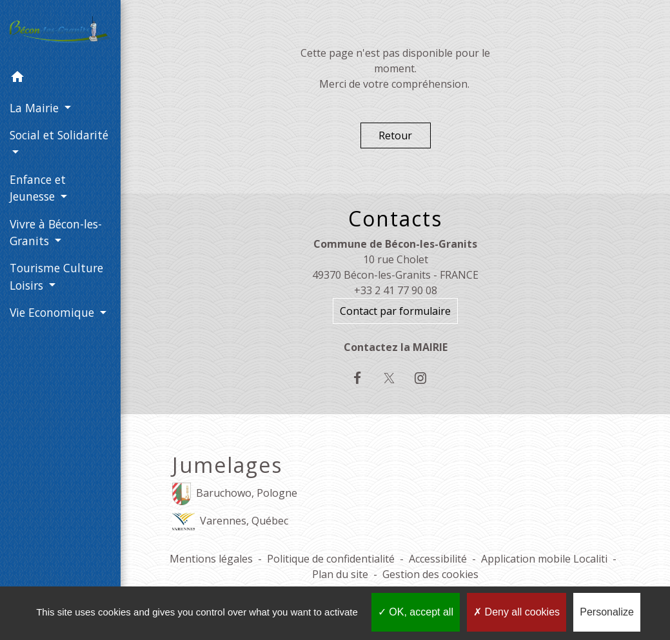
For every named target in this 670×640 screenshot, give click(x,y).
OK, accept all (415, 611)
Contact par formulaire (395, 311)
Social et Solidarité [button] (59, 135)
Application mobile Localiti (544, 559)
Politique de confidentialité (331, 559)
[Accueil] (60, 32)
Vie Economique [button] (53, 312)
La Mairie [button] (36, 107)
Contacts (395, 218)
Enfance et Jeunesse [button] (38, 188)
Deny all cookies (516, 611)
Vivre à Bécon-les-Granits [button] (56, 232)
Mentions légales (211, 559)
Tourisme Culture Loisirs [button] (56, 276)
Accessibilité (438, 559)
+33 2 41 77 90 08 (395, 290)
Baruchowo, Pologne (234, 494)
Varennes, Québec (230, 521)
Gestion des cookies (430, 574)
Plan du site (340, 574)
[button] (60, 79)
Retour (395, 135)
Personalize (607, 611)
